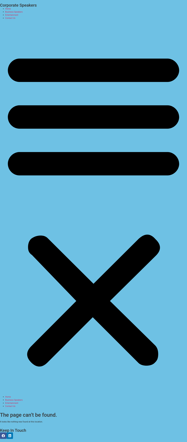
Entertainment (11, 15)
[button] (93, 207)
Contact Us (10, 18)
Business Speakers (14, 12)
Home (8, 9)
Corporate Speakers (18, 5)
